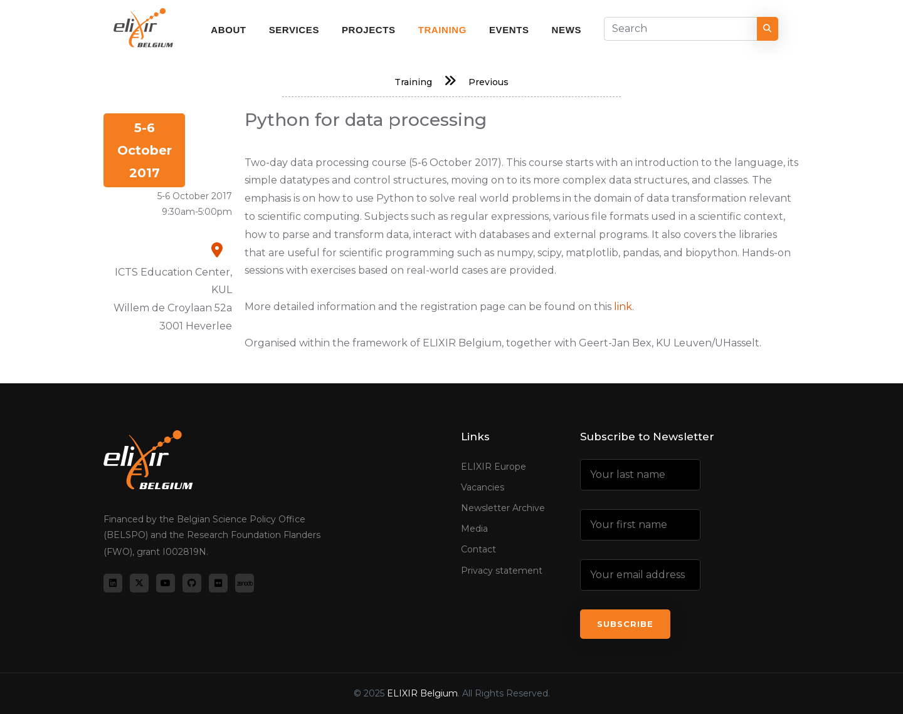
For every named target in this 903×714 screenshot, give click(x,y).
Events (509, 29)
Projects (369, 29)
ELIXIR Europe (493, 466)
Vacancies (482, 487)
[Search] (681, 29)
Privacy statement (501, 570)
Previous (488, 82)
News (566, 29)
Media (474, 528)
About (228, 29)
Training (442, 29)
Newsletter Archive (503, 508)
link (623, 307)
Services (294, 29)
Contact (478, 549)
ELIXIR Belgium (422, 693)
